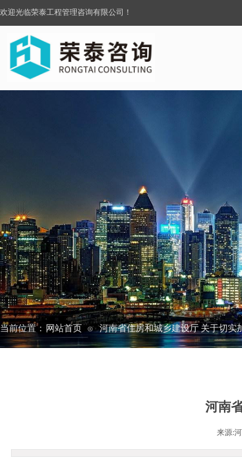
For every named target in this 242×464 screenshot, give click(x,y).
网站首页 (64, 328)
